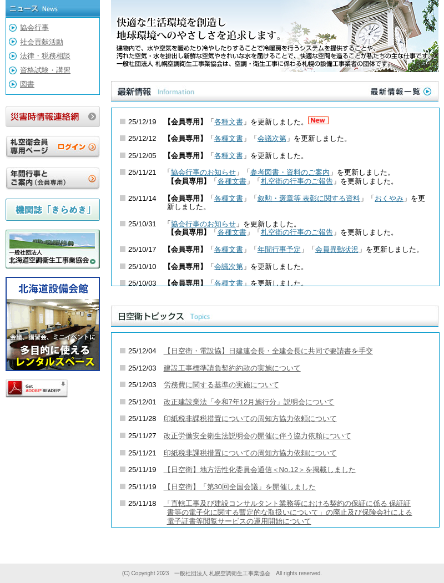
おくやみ (389, 198)
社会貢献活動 (41, 42)
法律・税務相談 (45, 56)
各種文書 (228, 122)
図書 (27, 84)
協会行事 (34, 27)
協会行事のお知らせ (203, 172)
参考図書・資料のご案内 (290, 172)
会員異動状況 (337, 249)
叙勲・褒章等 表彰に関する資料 (309, 198)
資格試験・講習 (45, 70)
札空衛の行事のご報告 (297, 181)
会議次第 (272, 138)
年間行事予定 (279, 249)
